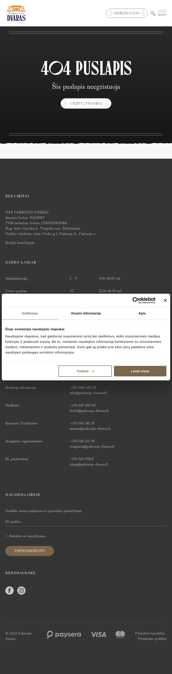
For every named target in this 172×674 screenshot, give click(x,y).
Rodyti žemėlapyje (19, 242)
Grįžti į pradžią (86, 103)
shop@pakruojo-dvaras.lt (89, 464)
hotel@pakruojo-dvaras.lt (89, 410)
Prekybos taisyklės (150, 633)
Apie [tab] (142, 313)
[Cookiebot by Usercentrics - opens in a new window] (135, 300)
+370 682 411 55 (82, 423)
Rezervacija (127, 13)
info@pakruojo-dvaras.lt (88, 392)
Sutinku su (27, 536)
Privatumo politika (152, 638)
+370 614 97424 (81, 458)
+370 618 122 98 (82, 441)
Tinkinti (85, 371)
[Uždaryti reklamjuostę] (165, 300)
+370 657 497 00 (83, 405)
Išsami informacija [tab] (86, 313)
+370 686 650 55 (83, 387)
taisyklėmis (36, 536)
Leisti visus (140, 371)
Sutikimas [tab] (30, 313)
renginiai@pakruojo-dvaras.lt (92, 446)
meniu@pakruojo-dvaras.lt (90, 428)
